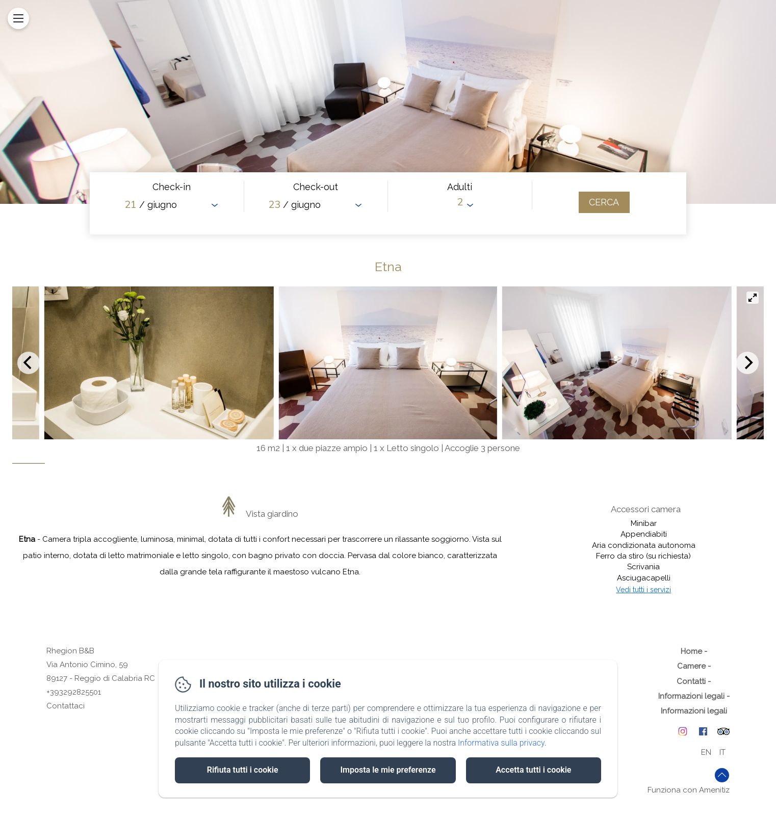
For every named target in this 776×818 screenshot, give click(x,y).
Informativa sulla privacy (501, 743)
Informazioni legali (691, 696)
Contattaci (65, 705)
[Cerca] (604, 202)
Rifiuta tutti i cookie (242, 770)
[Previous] (28, 363)
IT (722, 752)
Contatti (691, 681)
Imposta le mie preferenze (387, 770)
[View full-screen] (752, 298)
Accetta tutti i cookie (533, 770)
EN (706, 752)
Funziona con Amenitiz (689, 790)
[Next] (747, 363)
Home (691, 651)
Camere (691, 666)
